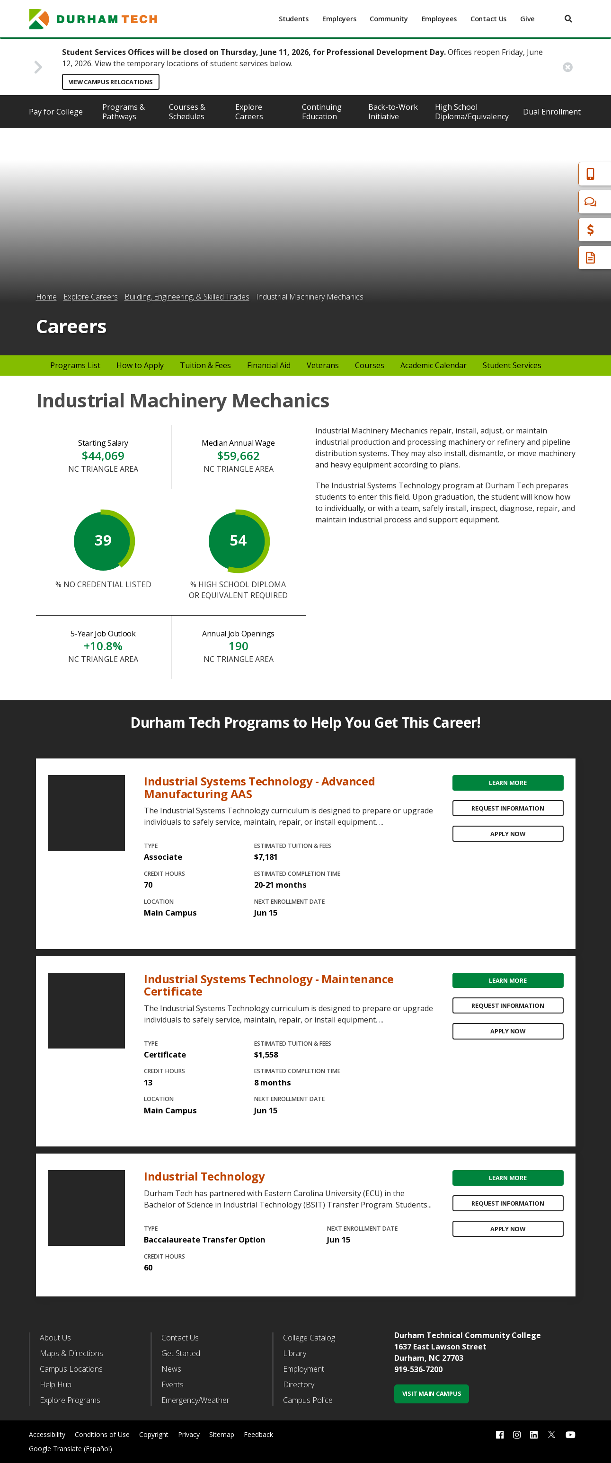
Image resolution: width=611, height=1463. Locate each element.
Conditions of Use (102, 1434)
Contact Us (488, 18)
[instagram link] (516, 1434)
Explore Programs (70, 1400)
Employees (439, 18)
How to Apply (140, 365)
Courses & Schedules (187, 112)
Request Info (564, 257)
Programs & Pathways (123, 112)
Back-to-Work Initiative (393, 112)
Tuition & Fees (205, 365)
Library (294, 1353)
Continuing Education (322, 112)
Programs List (75, 365)
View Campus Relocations (111, 82)
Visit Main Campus (431, 1393)
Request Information (507, 808)
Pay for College (56, 111)
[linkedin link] (533, 1434)
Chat (549, 202)
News (171, 1369)
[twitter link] (552, 1434)
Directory (298, 1384)
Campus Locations (71, 1369)
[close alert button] (568, 67)
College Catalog (309, 1337)
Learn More (507, 782)
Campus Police (308, 1400)
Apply (551, 174)
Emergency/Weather (195, 1400)
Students (294, 18)
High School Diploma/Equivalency (472, 112)
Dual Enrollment (552, 111)
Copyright (153, 1434)
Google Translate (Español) (70, 1448)
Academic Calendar (433, 365)
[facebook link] (499, 1434)
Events (172, 1384)
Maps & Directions (71, 1353)
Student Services (512, 365)
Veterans (323, 365)
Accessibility (47, 1434)
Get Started (180, 1353)
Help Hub (55, 1384)
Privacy (189, 1434)
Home (46, 296)
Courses (369, 365)
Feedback (258, 1434)
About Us (55, 1337)
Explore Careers (249, 112)
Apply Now (507, 833)
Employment (303, 1369)
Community (388, 18)
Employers (339, 18)
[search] (568, 18)
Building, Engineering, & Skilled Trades (186, 296)
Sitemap (221, 1434)
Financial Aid (563, 229)
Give (527, 18)
